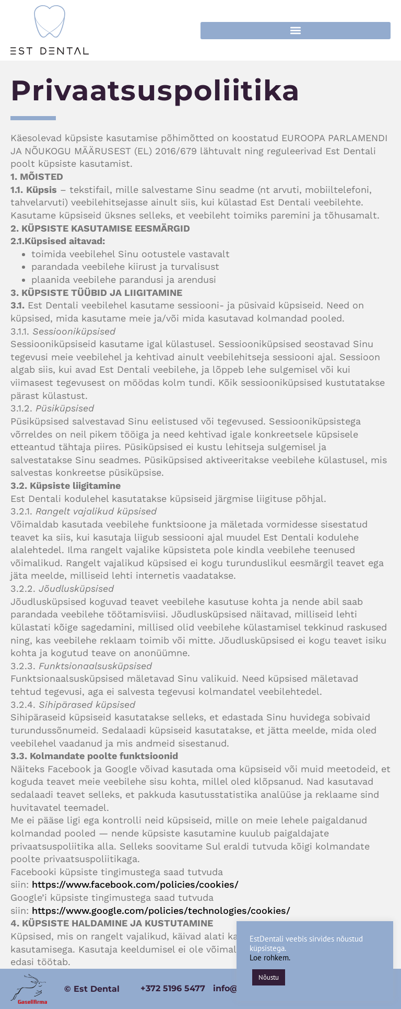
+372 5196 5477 (172, 988)
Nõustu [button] (268, 977)
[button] (295, 30)
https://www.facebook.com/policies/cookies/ (135, 884)
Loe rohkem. (270, 957)
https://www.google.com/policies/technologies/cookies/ (161, 910)
